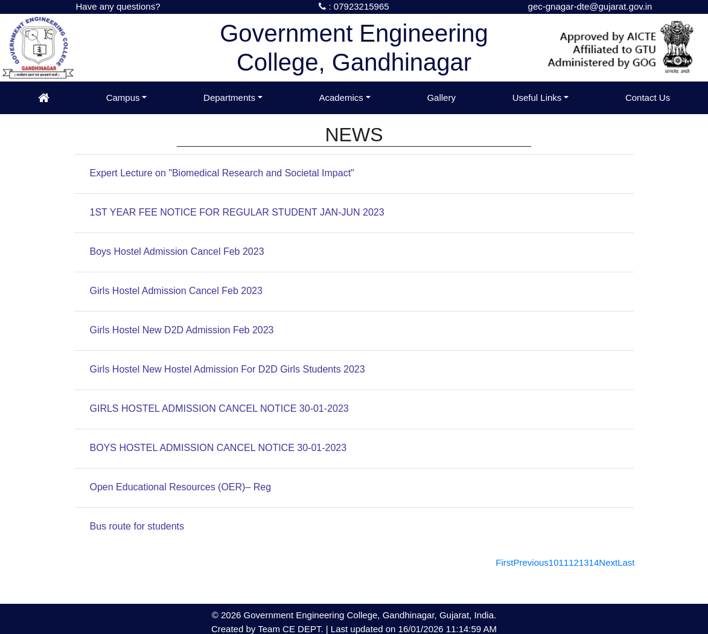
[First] (504, 562)
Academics (341, 97)
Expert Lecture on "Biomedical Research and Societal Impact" (222, 173)
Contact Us (647, 97)
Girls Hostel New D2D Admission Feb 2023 (182, 330)
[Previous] (531, 562)
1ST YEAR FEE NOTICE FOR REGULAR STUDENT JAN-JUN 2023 (237, 212)
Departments (229, 97)
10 (554, 562)
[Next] (608, 562)
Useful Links (537, 97)
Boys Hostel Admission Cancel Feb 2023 (177, 251)
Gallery (441, 97)
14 (594, 562)
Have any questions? (117, 6)
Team (269, 629)
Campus (123, 97)
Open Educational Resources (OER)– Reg (181, 487)
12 (574, 562)
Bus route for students (137, 526)
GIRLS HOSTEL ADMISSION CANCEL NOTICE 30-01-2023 (219, 408)
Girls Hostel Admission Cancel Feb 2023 (176, 291)
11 (564, 562)
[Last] (625, 562)
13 (584, 562)
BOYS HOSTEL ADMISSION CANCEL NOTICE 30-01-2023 (218, 448)
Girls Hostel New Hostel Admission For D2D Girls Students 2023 (227, 369)
